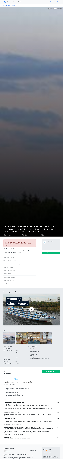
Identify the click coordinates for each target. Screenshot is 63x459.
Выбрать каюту (51, 371)
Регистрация (53, 1)
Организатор (42, 234)
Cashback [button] (20, 1)
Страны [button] (9, 1)
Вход (58, 1)
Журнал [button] (15, 1)
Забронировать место (51, 253)
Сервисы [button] (27, 1)
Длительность (24, 234)
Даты (4, 234)
